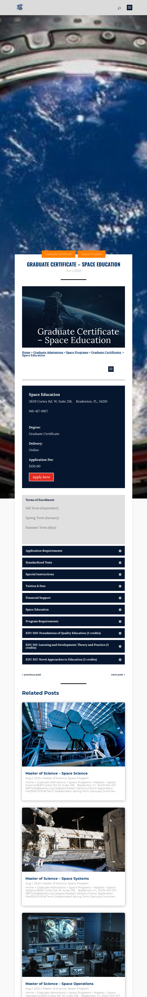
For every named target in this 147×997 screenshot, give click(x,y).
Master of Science (55, 778)
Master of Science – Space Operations (59, 984)
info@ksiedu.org (41, 417)
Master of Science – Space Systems (57, 878)
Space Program (91, 254)
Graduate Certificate (58, 254)
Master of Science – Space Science (56, 773)
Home (26, 352)
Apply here (41, 477)
